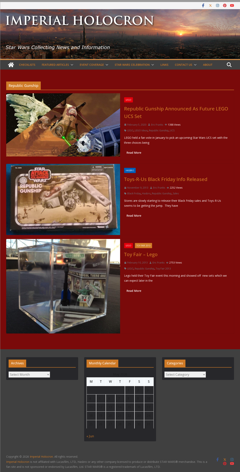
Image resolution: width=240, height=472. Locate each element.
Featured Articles (55, 65)
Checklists (27, 65)
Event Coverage (92, 65)
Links (164, 65)
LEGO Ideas (141, 130)
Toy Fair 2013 (143, 245)
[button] (71, 65)
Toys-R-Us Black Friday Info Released (165, 179)
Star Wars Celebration (132, 65)
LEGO (128, 99)
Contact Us (183, 65)
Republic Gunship (159, 130)
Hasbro (130, 170)
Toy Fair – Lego (141, 254)
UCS (172, 130)
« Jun (90, 436)
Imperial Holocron (17, 462)
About (207, 65)
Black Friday (134, 193)
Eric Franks (157, 124)
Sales (176, 193)
